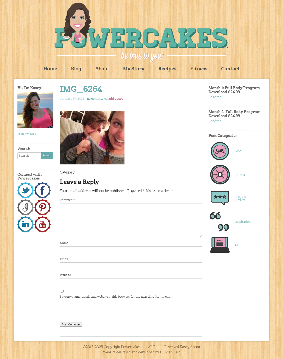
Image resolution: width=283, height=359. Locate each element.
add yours (115, 98)
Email (64, 259)
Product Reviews (240, 198)
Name (64, 243)
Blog (76, 69)
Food (238, 151)
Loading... (216, 97)
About (102, 69)
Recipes (167, 69)
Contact (230, 69)
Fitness (198, 69)
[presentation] (92, 311)
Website (65, 275)
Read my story (26, 134)
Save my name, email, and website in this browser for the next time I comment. (115, 296)
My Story (134, 69)
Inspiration (243, 221)
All (237, 245)
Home (50, 69)
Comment (68, 200)
